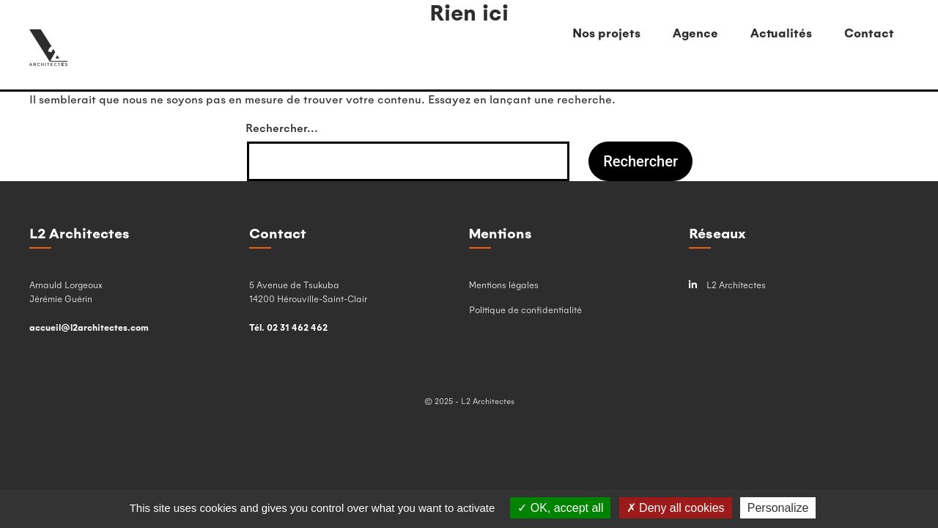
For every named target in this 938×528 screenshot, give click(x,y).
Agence (695, 32)
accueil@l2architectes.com (89, 327)
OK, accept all (560, 508)
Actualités (781, 32)
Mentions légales (504, 284)
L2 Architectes (727, 284)
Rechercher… (281, 127)
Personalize (778, 508)
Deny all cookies (676, 508)
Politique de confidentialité (525, 309)
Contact (869, 32)
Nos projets (606, 32)
